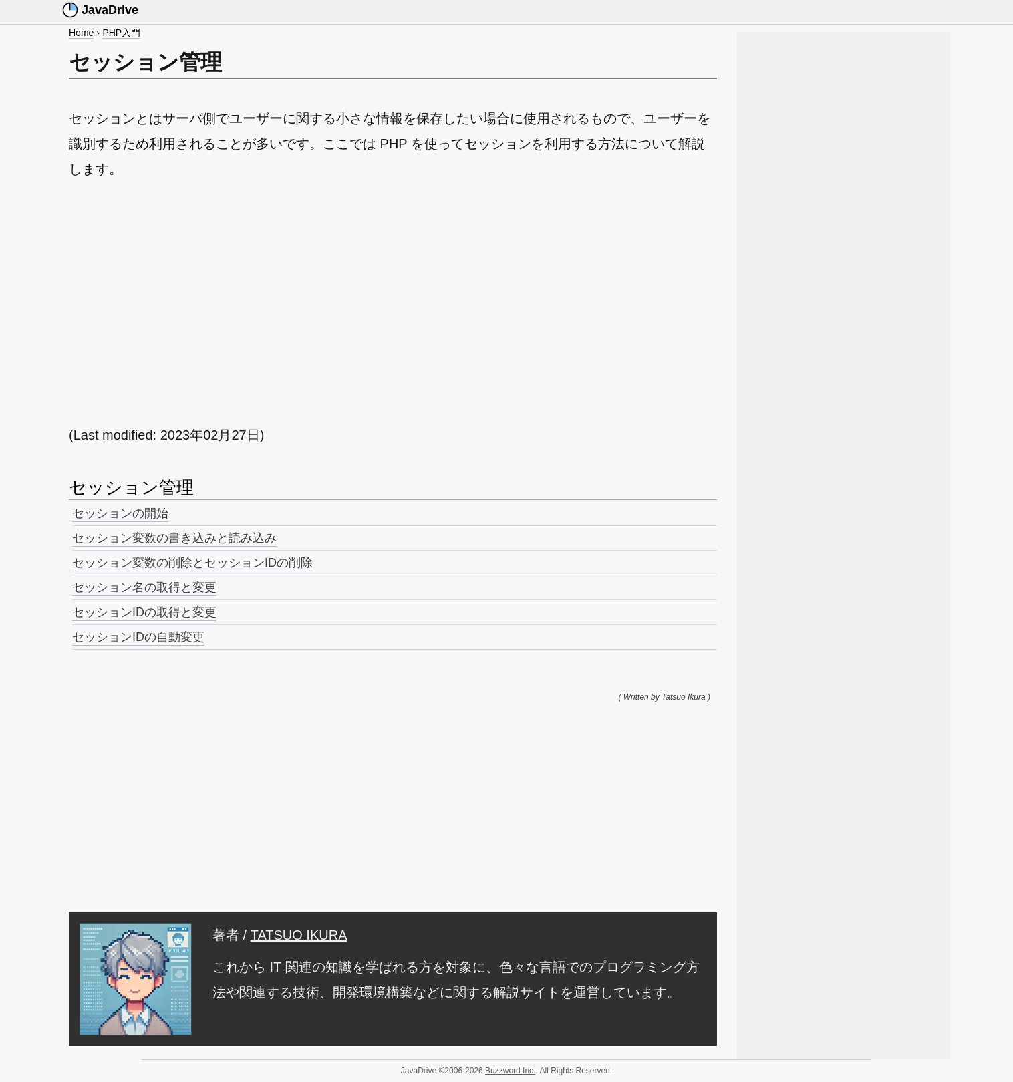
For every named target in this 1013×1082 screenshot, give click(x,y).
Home (81, 32)
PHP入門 (121, 32)
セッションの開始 (120, 513)
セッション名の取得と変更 (144, 587)
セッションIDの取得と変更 (144, 612)
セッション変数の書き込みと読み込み (174, 538)
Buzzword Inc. (510, 1070)
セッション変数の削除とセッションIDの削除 (192, 562)
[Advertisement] (393, 302)
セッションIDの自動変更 (138, 637)
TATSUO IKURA (299, 935)
